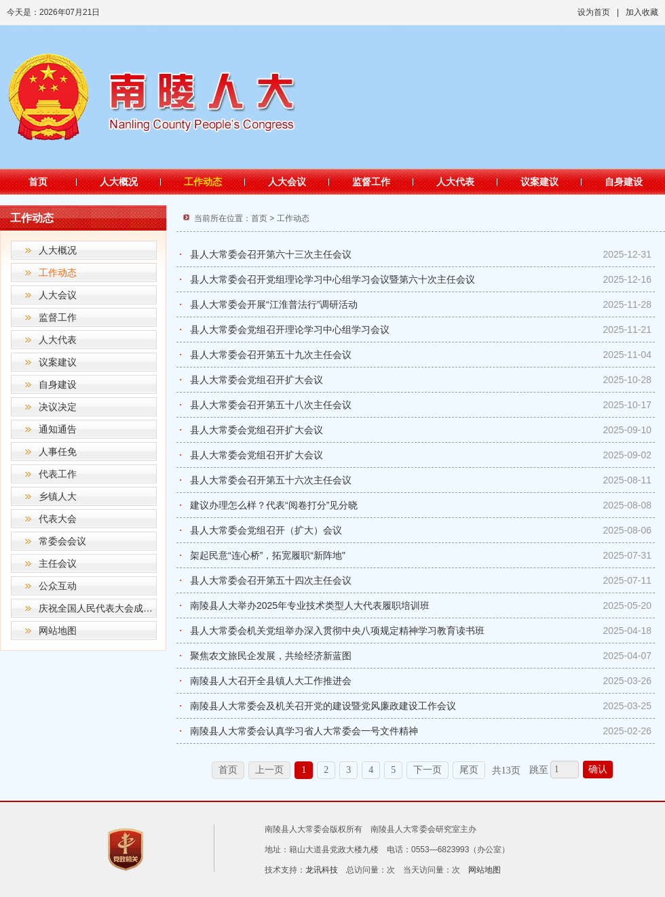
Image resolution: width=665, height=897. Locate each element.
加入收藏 (642, 12)
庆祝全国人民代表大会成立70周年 (97, 608)
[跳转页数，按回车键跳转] (564, 769)
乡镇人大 (58, 496)
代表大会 (58, 518)
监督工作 (371, 181)
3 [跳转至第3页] (348, 770)
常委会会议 (62, 541)
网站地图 (58, 630)
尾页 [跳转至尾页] (468, 770)
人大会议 (287, 181)
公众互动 (58, 585)
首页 (38, 181)
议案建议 (539, 181)
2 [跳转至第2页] (326, 770)
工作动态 (203, 181)
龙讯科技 (321, 870)
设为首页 (593, 12)
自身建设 (624, 181)
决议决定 (58, 406)
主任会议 (58, 563)
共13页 (506, 770)
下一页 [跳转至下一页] (427, 770)
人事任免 (58, 451)
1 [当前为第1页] (303, 770)
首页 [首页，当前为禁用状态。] (228, 770)
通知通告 (58, 429)
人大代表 (455, 181)
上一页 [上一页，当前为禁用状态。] (269, 770)
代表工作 (58, 474)
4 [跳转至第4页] (370, 770)
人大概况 (119, 181)
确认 (597, 769)
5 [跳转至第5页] (393, 770)
